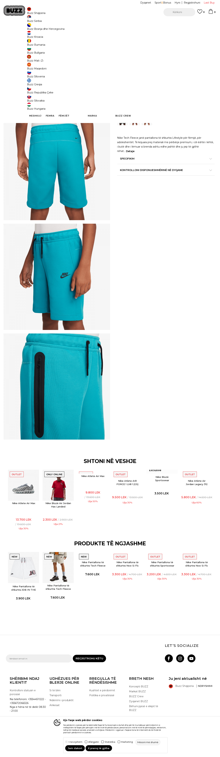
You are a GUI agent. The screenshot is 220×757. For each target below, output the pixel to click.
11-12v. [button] (136, 93)
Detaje (130, 160)
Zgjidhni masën (127, 87)
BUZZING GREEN (131, 57)
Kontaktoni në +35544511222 (90, 22)
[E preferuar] (201, 13)
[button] (179, 12)
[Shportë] (212, 13)
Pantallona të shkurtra (60, 28)
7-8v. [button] (175, 93)
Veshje (43, 28)
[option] (110, 22)
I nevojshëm (75, 742)
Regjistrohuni (192, 2)
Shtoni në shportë (139, 106)
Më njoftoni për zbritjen (201, 70)
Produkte (33, 28)
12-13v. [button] (122, 93)
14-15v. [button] (162, 93)
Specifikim (163, 167)
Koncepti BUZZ (138, 715)
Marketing (127, 742)
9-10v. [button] (149, 93)
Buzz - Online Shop (16, 28)
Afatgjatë (93, 742)
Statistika (110, 742)
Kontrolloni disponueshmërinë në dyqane (163, 179)
